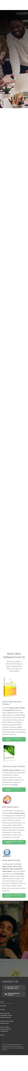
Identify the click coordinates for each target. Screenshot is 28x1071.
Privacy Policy (10, 1049)
